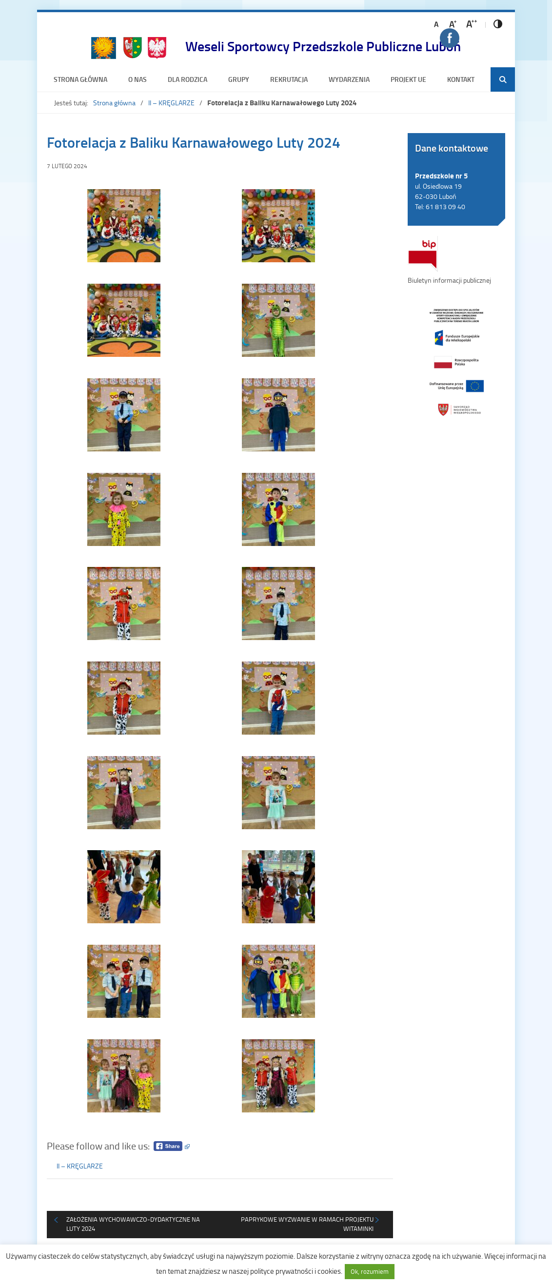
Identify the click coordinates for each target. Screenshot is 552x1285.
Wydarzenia (349, 79)
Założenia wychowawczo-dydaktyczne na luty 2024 (133, 1224)
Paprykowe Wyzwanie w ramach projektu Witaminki (307, 1224)
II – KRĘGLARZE (171, 102)
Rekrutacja (289, 79)
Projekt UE (408, 79)
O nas (137, 79)
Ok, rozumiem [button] (370, 1271)
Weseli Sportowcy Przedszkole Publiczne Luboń (323, 46)
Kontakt (460, 79)
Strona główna (80, 79)
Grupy (238, 79)
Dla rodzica (187, 79)
